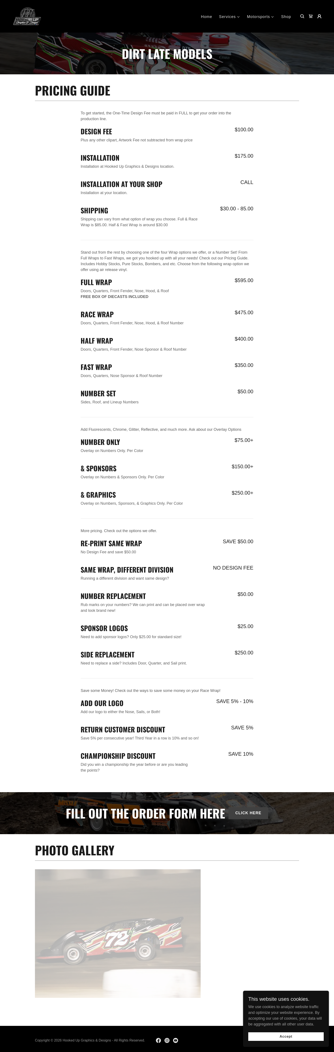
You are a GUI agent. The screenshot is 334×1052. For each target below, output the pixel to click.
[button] (229, 17)
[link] (27, 16)
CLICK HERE (248, 813)
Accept (286, 1036)
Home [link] (206, 17)
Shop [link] (286, 17)
